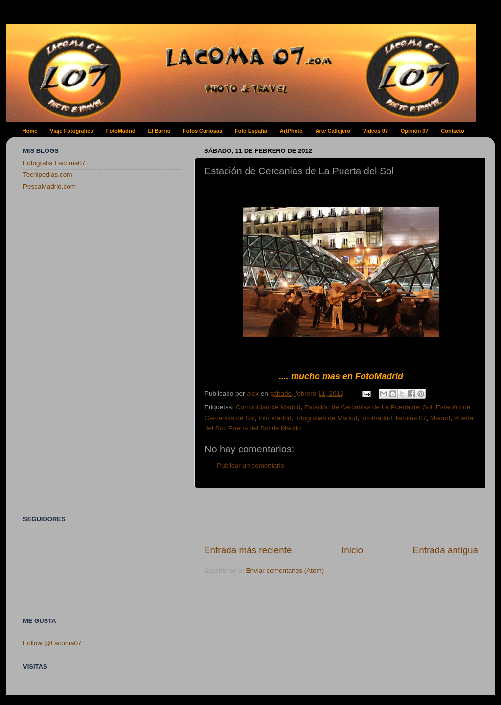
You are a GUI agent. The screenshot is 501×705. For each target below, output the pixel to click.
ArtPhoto (291, 131)
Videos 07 (375, 131)
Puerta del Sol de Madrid (264, 428)
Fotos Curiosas (202, 131)
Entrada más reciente (248, 550)
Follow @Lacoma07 (52, 643)
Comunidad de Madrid (268, 407)
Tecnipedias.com (47, 174)
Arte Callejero (333, 131)
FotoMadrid (121, 131)
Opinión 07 (415, 131)
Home (30, 131)
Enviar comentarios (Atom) (285, 570)
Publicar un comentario (250, 465)
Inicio (352, 550)
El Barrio (159, 131)
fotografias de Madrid (326, 418)
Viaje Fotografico (71, 131)
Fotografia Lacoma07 (54, 163)
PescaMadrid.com (49, 186)
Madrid (440, 418)
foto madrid (275, 418)
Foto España (251, 131)
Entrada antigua (445, 550)
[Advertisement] (341, 516)
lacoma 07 (411, 418)
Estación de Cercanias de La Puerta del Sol (368, 407)
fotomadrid (376, 418)
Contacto (452, 131)
